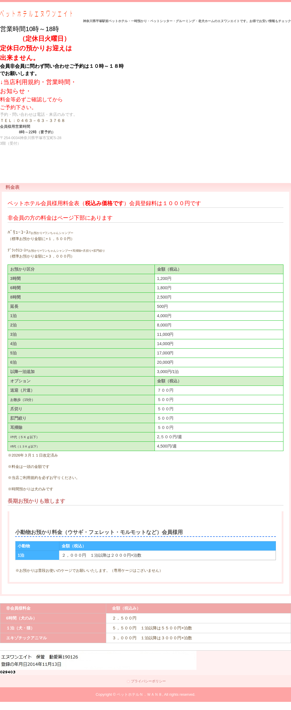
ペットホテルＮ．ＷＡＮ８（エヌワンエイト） (36, 14)
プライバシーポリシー (148, 681)
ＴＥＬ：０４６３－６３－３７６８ (32, 120)
